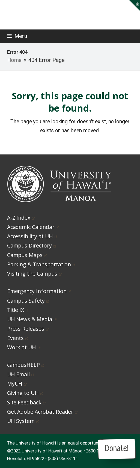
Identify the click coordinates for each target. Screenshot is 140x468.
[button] (17, 36)
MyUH (17, 383)
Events (17, 338)
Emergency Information (39, 291)
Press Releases (28, 328)
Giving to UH (25, 393)
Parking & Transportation (41, 264)
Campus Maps (27, 255)
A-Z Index (21, 217)
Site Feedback (26, 402)
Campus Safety (28, 300)
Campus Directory (31, 245)
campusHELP (25, 364)
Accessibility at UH (32, 236)
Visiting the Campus (34, 273)
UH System (23, 421)
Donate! (117, 449)
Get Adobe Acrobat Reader (42, 411)
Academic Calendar (33, 227)
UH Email (20, 374)
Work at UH (23, 347)
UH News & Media (31, 319)
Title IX (17, 310)
